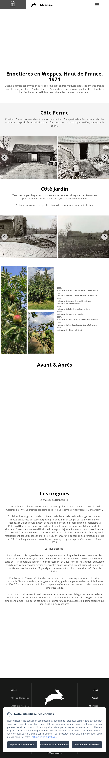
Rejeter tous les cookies (22, 744)
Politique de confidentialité (44, 737)
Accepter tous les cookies (87, 744)
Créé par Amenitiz (54, 753)
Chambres (93, 706)
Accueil (95, 698)
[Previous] (4, 157)
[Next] (104, 157)
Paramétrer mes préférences (54, 744)
